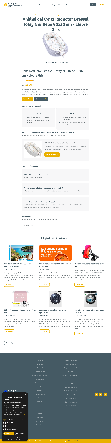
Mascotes (40, 390)
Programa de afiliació (71, 368)
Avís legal (71, 372)
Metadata (40, 417)
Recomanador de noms (71, 391)
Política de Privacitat (71, 364)
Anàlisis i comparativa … (57, 15)
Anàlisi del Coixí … (70, 15)
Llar (40, 387)
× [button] (25, 394)
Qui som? (60, 5)
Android (73, 441)
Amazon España (55, 226)
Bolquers (40, 402)
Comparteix (41, 99)
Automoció (40, 364)
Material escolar (40, 394)
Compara (102, 5)
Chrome (79, 441)
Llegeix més (9, 285)
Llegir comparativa (52, 155)
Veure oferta (27, 99)
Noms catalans (71, 398)
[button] (14, 437)
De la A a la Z (71, 395)
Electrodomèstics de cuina (40, 375)
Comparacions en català (42, 15)
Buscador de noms (71, 387)
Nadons (40, 398)
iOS (69, 441)
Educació (40, 368)
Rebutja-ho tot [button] (20, 433)
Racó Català (40, 421)
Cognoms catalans (71, 402)
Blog (53, 5)
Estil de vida (40, 379)
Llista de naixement (71, 406)
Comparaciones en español (70, 375)
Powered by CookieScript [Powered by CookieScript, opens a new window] (14, 439)
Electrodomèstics (40, 372)
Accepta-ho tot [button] (9, 433)
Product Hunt (40, 425)
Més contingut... (11, 343)
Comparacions (43, 5)
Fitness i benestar (40, 383)
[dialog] (15, 416)
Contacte (69, 5)
